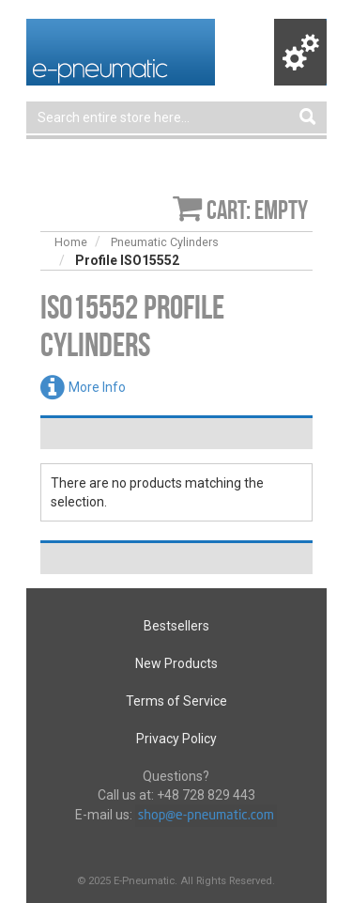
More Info (97, 387)
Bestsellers (176, 625)
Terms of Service (176, 700)
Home (70, 242)
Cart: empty (257, 210)
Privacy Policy (176, 738)
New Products (176, 663)
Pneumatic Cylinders (165, 242)
